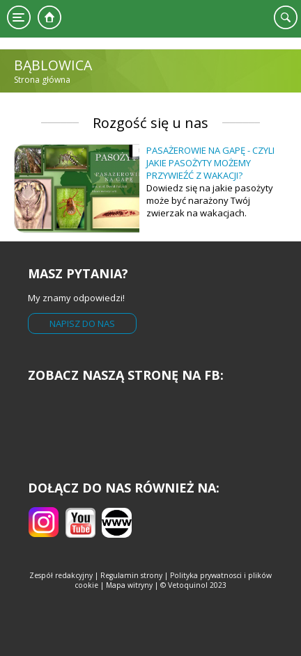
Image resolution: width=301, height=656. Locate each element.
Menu (19, 17)
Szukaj (286, 17)
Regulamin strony (131, 575)
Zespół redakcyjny (61, 575)
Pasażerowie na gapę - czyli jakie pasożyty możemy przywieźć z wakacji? (210, 163)
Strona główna (49, 17)
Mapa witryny (129, 585)
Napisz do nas (82, 323)
